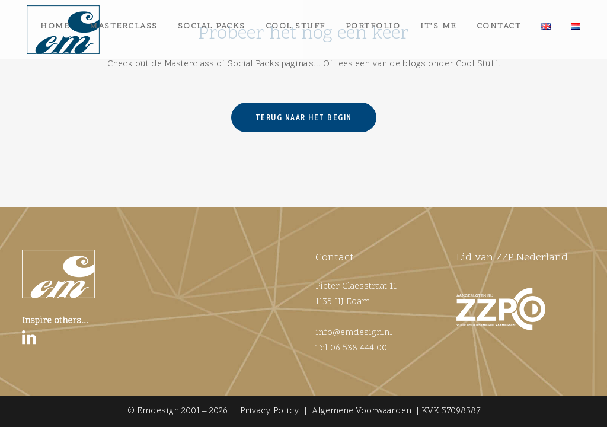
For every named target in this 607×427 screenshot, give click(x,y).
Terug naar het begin (303, 165)
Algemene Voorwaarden (361, 411)
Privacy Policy (269, 411)
